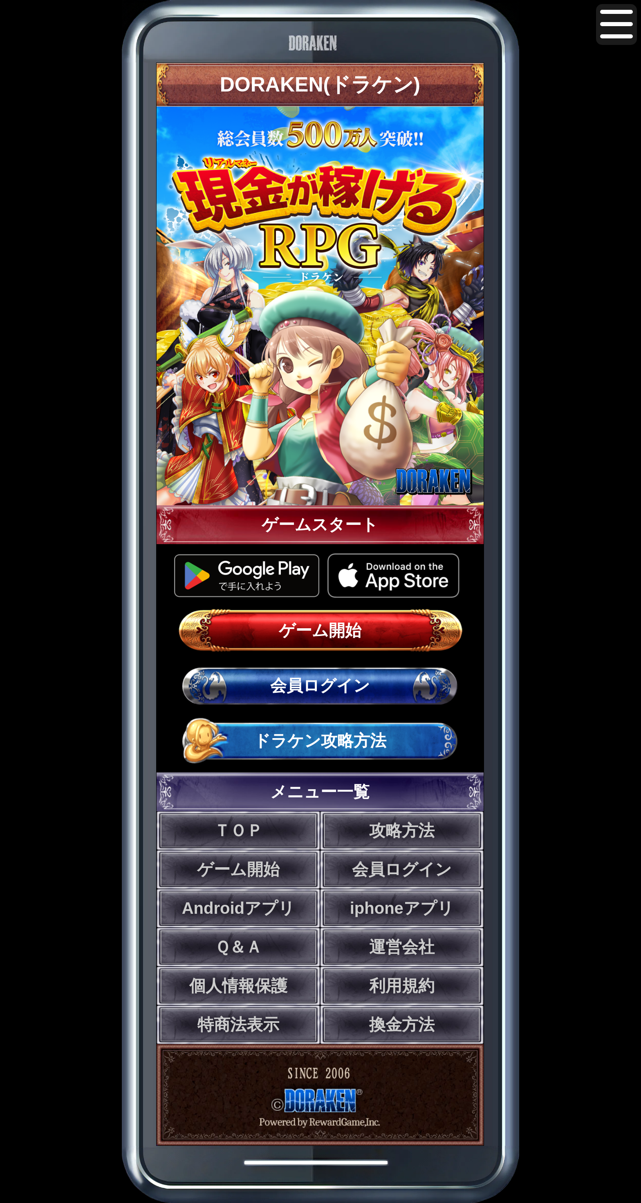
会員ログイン (320, 685)
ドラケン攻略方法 (320, 741)
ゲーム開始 (320, 630)
